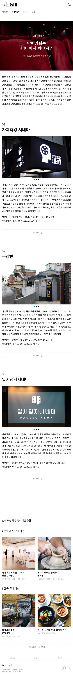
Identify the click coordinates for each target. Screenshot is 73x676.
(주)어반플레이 (6, 669)
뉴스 (34, 11)
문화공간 (28, 55)
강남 (13, 579)
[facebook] (64, 668)
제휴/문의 (59, 657)
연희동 (49, 579)
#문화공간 (13, 531)
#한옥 (10, 588)
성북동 (41, 633)
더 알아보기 (37, 232)
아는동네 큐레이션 (36, 36)
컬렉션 (5, 11)
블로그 (36, 657)
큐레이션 (15, 11)
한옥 (13, 636)
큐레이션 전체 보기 (36, 646)
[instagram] (69, 668)
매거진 (25, 11)
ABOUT (13, 657)
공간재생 (6, 636)
